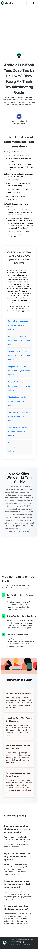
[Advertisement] (19, 26)
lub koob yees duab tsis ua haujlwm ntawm (18, 325)
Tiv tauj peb (20, 946)
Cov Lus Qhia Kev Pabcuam (20, 939)
